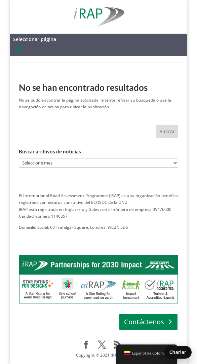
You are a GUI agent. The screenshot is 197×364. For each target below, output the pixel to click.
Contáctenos (144, 321)
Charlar (177, 352)
